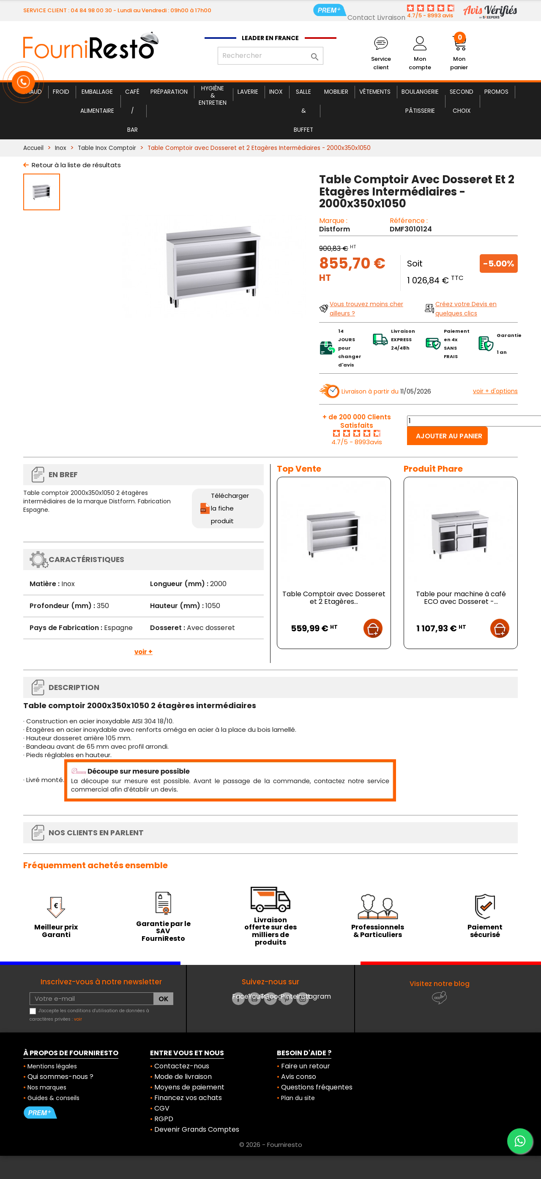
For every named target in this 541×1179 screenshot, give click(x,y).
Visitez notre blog (440, 984)
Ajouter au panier (449, 436)
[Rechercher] (270, 56)
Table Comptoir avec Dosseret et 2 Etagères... (333, 597)
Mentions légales (52, 1066)
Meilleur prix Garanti (56, 931)
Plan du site (298, 1098)
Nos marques (46, 1087)
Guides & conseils (53, 1098)
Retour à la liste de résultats (76, 164)
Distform (334, 229)
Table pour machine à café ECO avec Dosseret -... (461, 597)
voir (78, 1019)
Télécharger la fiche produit (230, 508)
